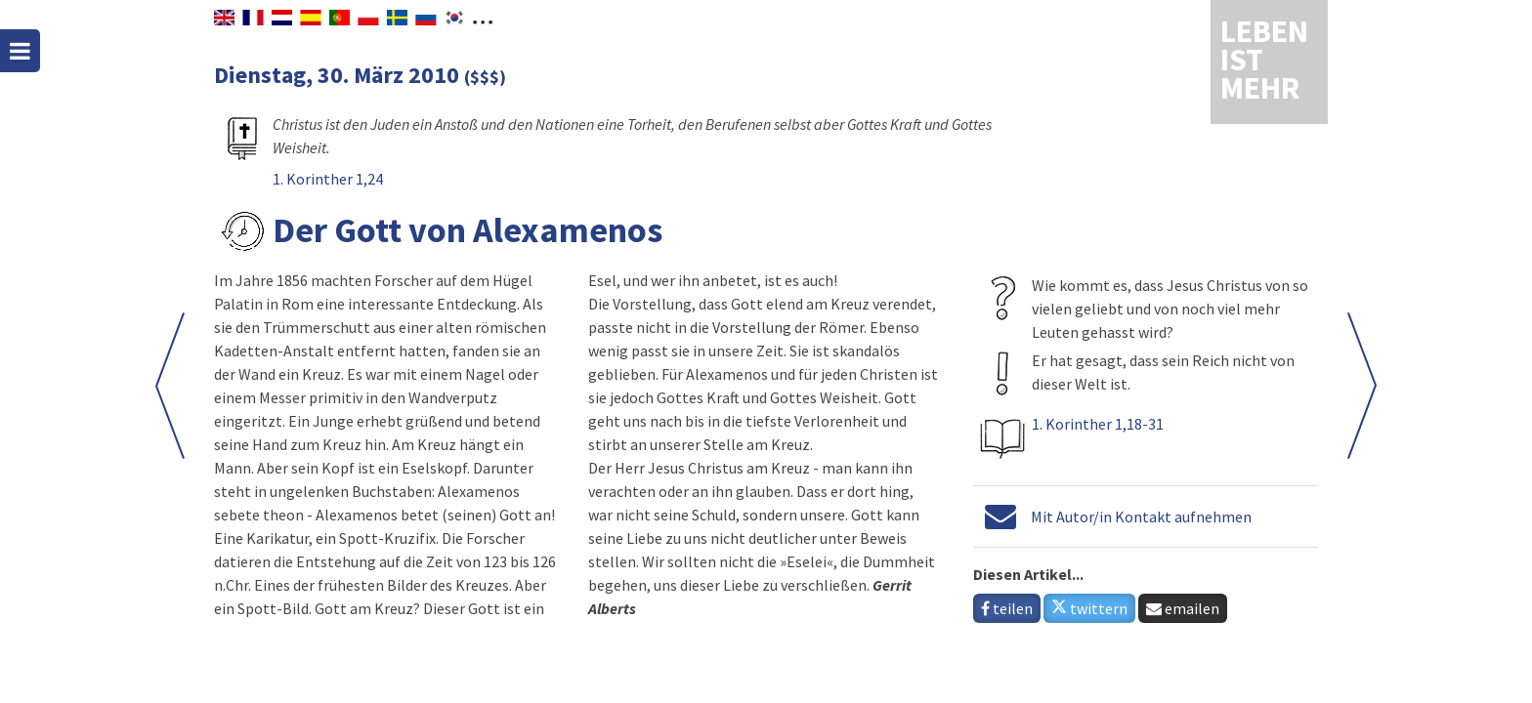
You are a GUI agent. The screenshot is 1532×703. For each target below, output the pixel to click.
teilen (1007, 608)
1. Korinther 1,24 (328, 178)
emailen (1182, 608)
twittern (1089, 608)
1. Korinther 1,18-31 (1098, 424)
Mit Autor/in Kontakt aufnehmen (1141, 516)
